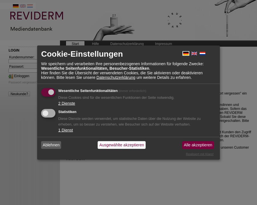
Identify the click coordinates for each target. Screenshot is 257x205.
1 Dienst (65, 130)
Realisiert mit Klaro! (200, 153)
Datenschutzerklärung (116, 77)
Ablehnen (51, 145)
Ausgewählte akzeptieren (121, 145)
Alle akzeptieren (198, 145)
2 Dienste (66, 103)
